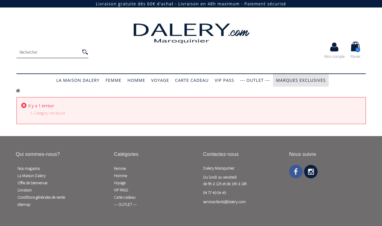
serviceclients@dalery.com (224, 201)
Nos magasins (28, 168)
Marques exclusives (301, 80)
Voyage (160, 80)
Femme (113, 80)
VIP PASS (224, 80)
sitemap (23, 204)
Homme (136, 80)
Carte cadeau (192, 80)
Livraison (24, 190)
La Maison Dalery (77, 80)
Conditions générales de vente (41, 197)
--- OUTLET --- (255, 80)
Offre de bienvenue (32, 183)
